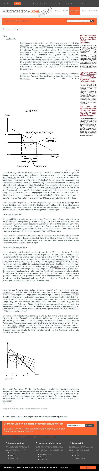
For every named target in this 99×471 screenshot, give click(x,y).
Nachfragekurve (9, 177)
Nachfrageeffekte (20, 202)
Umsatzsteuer (42, 459)
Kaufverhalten (21, 235)
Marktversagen (42, 457)
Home (57, 11)
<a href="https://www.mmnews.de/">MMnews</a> (10, 74)
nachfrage (54, 209)
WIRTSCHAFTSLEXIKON (15, 21)
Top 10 (65, 11)
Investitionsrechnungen (45, 454)
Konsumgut (65, 73)
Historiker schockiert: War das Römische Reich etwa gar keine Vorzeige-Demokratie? (88, 39)
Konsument (28, 238)
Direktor (64, 228)
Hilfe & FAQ (93, 11)
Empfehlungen (7, 3)
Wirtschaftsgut (40, 254)
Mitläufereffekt (56, 43)
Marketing (11, 453)
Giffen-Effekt (57, 316)
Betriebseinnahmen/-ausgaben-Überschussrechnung (35, 437)
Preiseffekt (43, 180)
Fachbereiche (75, 11)
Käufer (34, 209)
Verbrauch (39, 297)
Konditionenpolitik (13, 458)
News (84, 11)
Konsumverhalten (48, 175)
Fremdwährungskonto (78, 458)
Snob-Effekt (11, 38)
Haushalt (49, 290)
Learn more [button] (64, 467)
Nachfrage (24, 45)
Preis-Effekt (41, 301)
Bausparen (75, 455)
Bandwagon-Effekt (38, 316)
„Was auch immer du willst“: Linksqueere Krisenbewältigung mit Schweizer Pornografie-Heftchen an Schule (88, 76)
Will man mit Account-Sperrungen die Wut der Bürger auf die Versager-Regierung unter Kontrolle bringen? (88, 111)
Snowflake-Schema (42, 409)
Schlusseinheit (16, 437)
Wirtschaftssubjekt (63, 76)
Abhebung (7, 238)
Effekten (51, 192)
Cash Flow (75, 453)
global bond (53, 437)
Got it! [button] (88, 467)
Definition (11, 455)
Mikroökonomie (49, 198)
